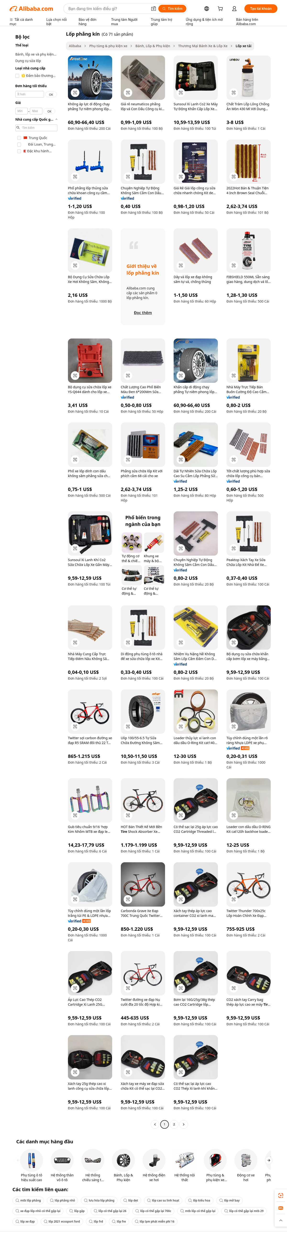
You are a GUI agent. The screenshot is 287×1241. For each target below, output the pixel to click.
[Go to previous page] (155, 1124)
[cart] (221, 9)
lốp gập (76, 1211)
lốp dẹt (130, 1200)
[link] (281, 1195)
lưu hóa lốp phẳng (99, 1200)
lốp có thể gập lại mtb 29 (244, 1211)
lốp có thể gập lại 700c (153, 1211)
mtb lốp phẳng (28, 1200)
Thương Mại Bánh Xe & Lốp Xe (202, 46)
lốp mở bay (229, 1200)
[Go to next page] (183, 1124)
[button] (153, 8)
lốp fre (119, 1221)
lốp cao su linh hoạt (163, 1200)
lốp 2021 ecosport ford (62, 1221)
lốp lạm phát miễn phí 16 (154, 1221)
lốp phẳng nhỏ (62, 1200)
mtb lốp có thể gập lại (197, 1211)
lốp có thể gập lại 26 (110, 1211)
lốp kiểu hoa (199, 1200)
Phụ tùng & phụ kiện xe (108, 46)
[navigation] (36, 580)
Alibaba (75, 46)
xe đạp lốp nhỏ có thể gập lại (38, 1211)
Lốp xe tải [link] (243, 46)
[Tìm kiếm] (172, 8)
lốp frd (96, 1221)
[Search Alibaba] (107, 8)
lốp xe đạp (25, 1221)
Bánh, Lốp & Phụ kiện (152, 46)
